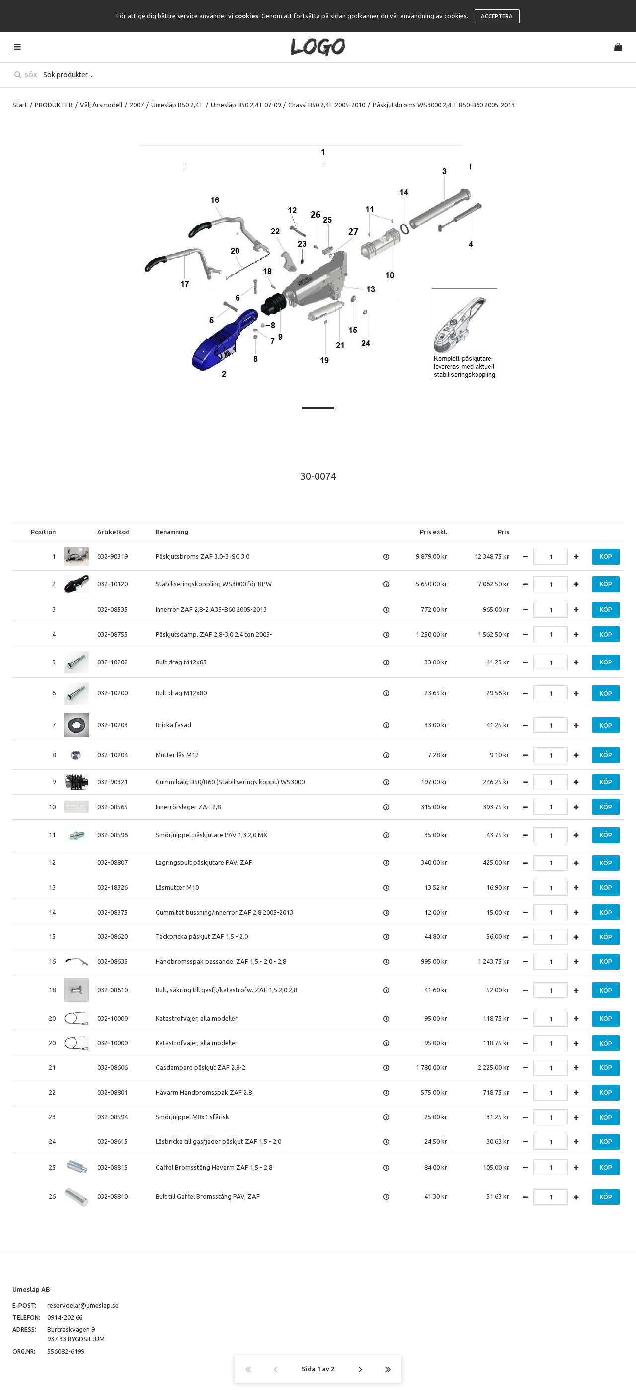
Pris (503, 532)
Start (19, 104)
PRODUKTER (54, 104)
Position (43, 532)
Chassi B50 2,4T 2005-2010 (326, 104)
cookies (246, 15)
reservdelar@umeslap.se (83, 1305)
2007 (137, 104)
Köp (606, 556)
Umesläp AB (31, 1289)
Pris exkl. (433, 532)
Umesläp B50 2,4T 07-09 (246, 104)
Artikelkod (113, 532)
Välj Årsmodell (101, 104)
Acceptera (497, 16)
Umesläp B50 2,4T (177, 104)
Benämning (172, 532)
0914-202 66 (64, 1317)
